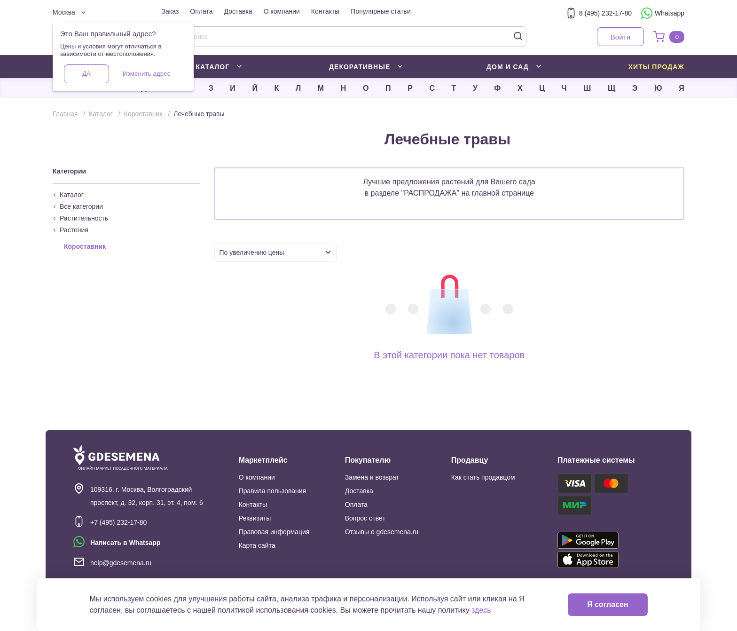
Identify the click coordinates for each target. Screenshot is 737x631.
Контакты (325, 11)
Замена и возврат (372, 477)
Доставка (238, 11)
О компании (282, 11)
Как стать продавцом (483, 477)
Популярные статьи (380, 11)
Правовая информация (274, 532)
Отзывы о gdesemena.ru (381, 532)
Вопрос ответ (365, 518)
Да (86, 73)
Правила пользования (272, 491)
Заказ (170, 11)
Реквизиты (255, 518)
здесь (481, 610)
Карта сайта (257, 545)
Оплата (201, 11)
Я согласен (607, 604)
